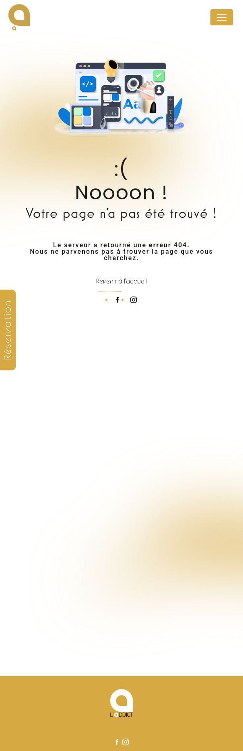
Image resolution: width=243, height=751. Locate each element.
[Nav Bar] (221, 17)
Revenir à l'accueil (121, 281)
